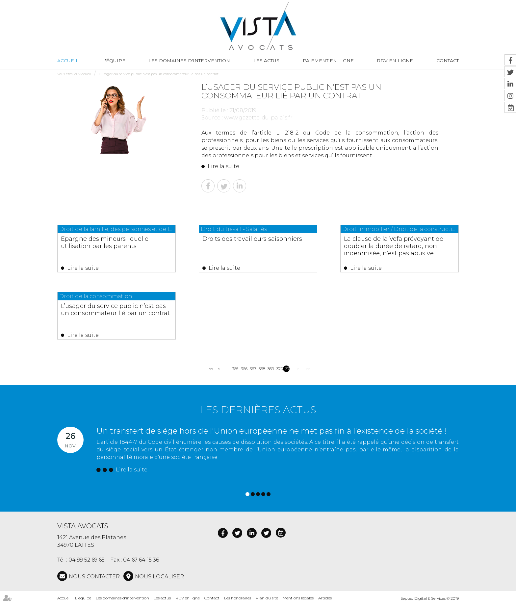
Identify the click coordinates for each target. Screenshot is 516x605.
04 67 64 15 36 (141, 560)
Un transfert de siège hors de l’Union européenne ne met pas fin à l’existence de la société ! (271, 431)
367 (252, 368)
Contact (447, 60)
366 (243, 368)
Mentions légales (298, 597)
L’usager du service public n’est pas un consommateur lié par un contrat (159, 74)
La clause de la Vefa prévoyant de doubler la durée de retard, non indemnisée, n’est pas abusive (393, 246)
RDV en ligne (395, 60)
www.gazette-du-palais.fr (258, 117)
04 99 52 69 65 (86, 560)
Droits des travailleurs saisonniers (252, 238)
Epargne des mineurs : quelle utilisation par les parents (104, 242)
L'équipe (113, 60)
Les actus (266, 60)
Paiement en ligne (328, 60)
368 (261, 368)
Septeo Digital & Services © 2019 (429, 598)
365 (234, 368)
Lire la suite (223, 166)
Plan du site (267, 597)
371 (287, 368)
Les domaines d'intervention (189, 60)
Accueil (68, 60)
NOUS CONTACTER (94, 576)
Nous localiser (159, 576)
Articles (325, 597)
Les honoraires (237, 597)
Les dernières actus (258, 410)
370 (278, 368)
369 (270, 368)
